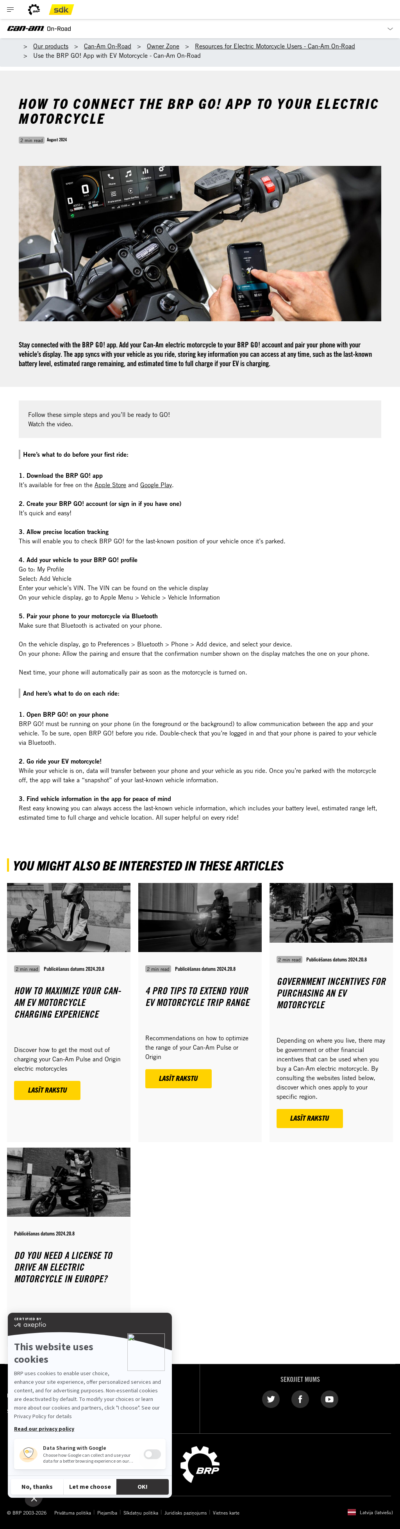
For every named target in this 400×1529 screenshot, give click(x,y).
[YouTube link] (329, 1398)
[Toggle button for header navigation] (10, 9)
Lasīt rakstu (47, 1089)
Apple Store (110, 485)
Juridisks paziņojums (185, 1512)
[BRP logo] (34, 9)
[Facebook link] (300, 1398)
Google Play (156, 485)
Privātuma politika (72, 1512)
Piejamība (107, 1512)
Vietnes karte (226, 1512)
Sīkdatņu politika (140, 1512)
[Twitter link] (271, 1398)
